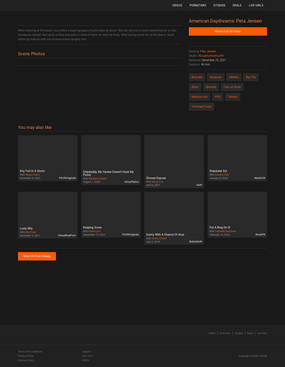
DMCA (85, 360)
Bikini (195, 87)
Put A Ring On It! (219, 227)
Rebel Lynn (95, 231)
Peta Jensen (208, 51)
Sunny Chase (159, 238)
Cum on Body (232, 87)
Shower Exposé (156, 178)
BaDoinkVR (195, 241)
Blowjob (211, 87)
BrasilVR (260, 234)
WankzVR (259, 178)
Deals (237, 5)
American (216, 77)
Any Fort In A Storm (32, 171)
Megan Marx (32, 174)
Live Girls (256, 5)
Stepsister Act (218, 171)
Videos (177, 5)
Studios (219, 5)
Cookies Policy (26, 360)
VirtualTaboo (131, 181)
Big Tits (251, 77)
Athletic (234, 77)
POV (217, 97)
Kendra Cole (222, 174)
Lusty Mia (26, 228)
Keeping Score (92, 227)
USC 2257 (87, 355)
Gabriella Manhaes (225, 231)
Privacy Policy (26, 355)
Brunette (197, 77)
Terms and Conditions (30, 351)
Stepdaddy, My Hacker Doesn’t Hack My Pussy (108, 173)
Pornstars (198, 5)
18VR (199, 185)
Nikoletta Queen (98, 178)
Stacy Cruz (158, 181)
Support (86, 351)
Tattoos (233, 97)
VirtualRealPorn (67, 235)
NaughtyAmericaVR (211, 55)
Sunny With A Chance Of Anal (165, 234)
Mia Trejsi (30, 232)
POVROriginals (67, 178)
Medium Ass (200, 97)
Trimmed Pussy (202, 106)
